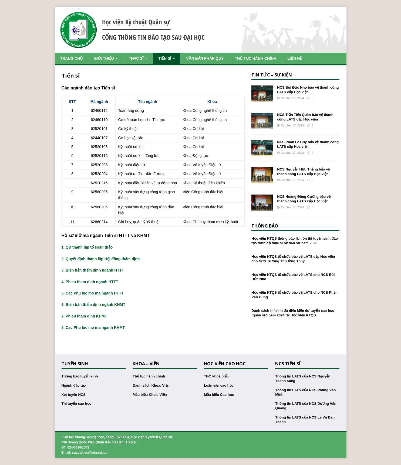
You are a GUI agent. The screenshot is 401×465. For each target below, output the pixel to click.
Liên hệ (294, 58)
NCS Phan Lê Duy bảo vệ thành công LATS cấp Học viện (308, 144)
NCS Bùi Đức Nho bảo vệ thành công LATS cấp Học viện (308, 89)
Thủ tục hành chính (256, 58)
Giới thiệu (104, 58)
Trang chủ (71, 58)
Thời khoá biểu (216, 376)
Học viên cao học (225, 364)
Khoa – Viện (146, 364)
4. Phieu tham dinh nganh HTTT (90, 282)
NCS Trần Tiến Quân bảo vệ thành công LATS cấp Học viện (305, 117)
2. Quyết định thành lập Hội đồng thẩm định (101, 259)
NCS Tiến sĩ (287, 364)
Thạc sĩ (136, 58)
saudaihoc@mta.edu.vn (90, 452)
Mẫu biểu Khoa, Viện (150, 395)
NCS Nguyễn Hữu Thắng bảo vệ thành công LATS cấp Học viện (303, 171)
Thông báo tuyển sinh (80, 376)
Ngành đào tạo (74, 385)
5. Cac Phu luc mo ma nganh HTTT (93, 293)
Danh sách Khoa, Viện (151, 385)
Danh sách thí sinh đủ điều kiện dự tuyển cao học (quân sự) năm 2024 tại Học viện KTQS (292, 313)
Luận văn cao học (219, 385)
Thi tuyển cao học (76, 404)
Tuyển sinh (75, 364)
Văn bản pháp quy (205, 58)
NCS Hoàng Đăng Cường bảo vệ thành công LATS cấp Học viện (304, 199)
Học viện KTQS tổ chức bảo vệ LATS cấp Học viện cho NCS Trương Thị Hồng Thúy (293, 259)
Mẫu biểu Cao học (219, 395)
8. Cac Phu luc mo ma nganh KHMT (93, 327)
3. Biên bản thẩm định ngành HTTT (93, 270)
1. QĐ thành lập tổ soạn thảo (87, 247)
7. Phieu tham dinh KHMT (84, 316)
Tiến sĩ (165, 58)
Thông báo (264, 226)
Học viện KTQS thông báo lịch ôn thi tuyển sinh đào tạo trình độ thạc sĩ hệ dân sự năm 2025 (294, 240)
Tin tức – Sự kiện (271, 75)
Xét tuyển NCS (74, 395)
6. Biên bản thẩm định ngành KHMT (93, 304)
